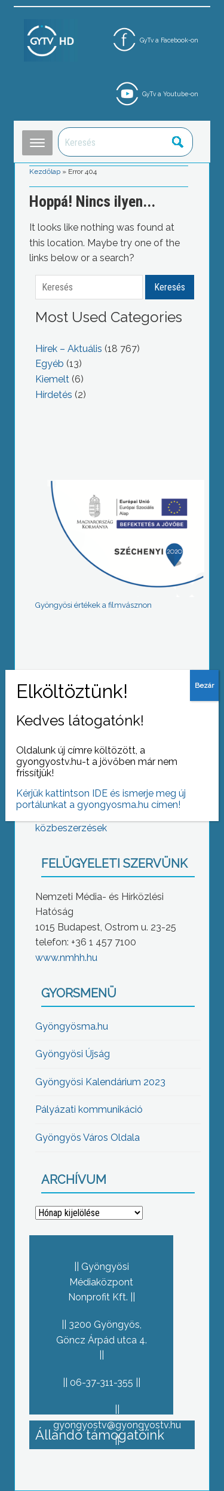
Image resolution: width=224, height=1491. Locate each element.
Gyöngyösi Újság (72, 1054)
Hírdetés (53, 394)
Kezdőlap (44, 171)
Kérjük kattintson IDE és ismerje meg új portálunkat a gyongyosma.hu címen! (101, 799)
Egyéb (49, 363)
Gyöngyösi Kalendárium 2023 (100, 1082)
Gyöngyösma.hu (71, 1026)
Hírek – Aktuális (68, 348)
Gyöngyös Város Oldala (87, 1137)
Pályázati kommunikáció (89, 1109)
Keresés (177, 142)
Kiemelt (52, 379)
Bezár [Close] (204, 685)
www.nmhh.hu (66, 957)
